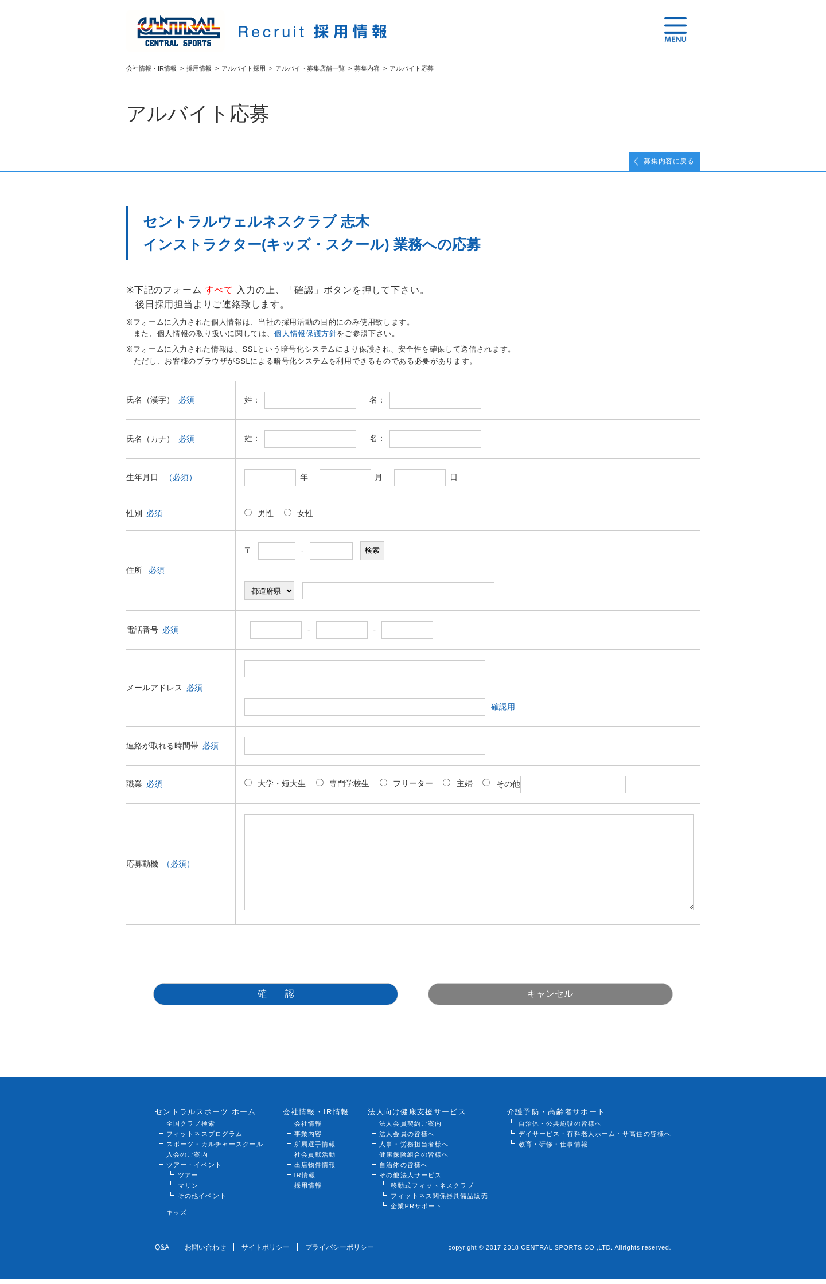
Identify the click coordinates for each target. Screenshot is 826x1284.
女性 (298, 519)
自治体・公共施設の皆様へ (560, 1128)
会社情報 (308, 1128)
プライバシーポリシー (339, 1252)
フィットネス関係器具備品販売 (439, 1200)
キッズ (176, 1216)
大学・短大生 (275, 789)
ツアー (188, 1179)
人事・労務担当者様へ (414, 1148)
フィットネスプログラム (204, 1138)
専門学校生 (342, 789)
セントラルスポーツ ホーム (205, 1116)
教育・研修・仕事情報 (553, 1148)
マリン (188, 1190)
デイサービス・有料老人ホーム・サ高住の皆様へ (595, 1138)
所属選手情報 (315, 1148)
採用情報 (199, 68)
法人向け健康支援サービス (417, 1116)
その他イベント (202, 1200)
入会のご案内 (187, 1159)
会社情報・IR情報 (151, 68)
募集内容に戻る (659, 164)
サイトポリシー (265, 1252)
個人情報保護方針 (305, 339)
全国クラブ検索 (190, 1128)
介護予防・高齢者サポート (556, 1116)
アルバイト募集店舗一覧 (310, 68)
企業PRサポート (416, 1210)
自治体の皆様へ (403, 1169)
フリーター (406, 789)
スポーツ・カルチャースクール (214, 1148)
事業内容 (308, 1138)
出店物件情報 (315, 1169)
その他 (554, 789)
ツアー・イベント (194, 1169)
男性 (259, 519)
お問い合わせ (205, 1252)
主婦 (457, 789)
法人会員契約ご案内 (410, 1128)
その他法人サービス (410, 1179)
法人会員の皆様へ (407, 1138)
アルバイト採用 (243, 68)
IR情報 (304, 1179)
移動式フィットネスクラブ (432, 1190)
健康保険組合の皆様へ (414, 1159)
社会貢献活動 (315, 1159)
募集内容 (367, 68)
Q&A (162, 1252)
